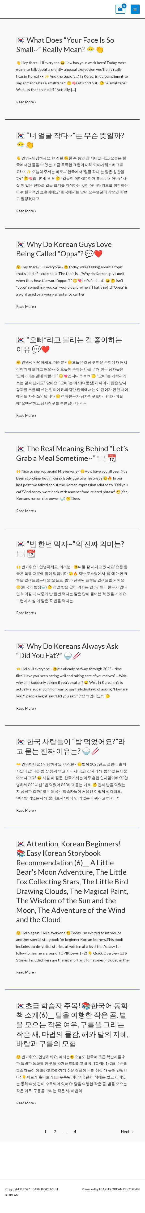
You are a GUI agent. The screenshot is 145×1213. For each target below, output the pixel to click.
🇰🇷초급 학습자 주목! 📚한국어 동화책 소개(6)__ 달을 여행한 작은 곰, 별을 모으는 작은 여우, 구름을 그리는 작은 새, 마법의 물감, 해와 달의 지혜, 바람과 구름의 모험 (72, 1024)
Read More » (26, 102)
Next (127, 1131)
